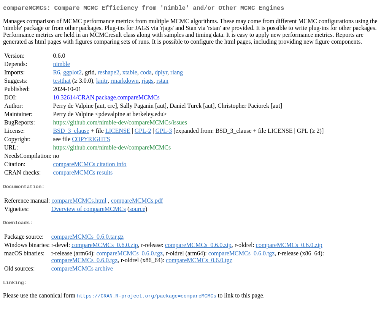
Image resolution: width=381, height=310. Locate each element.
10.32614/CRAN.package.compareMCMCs (106, 99)
